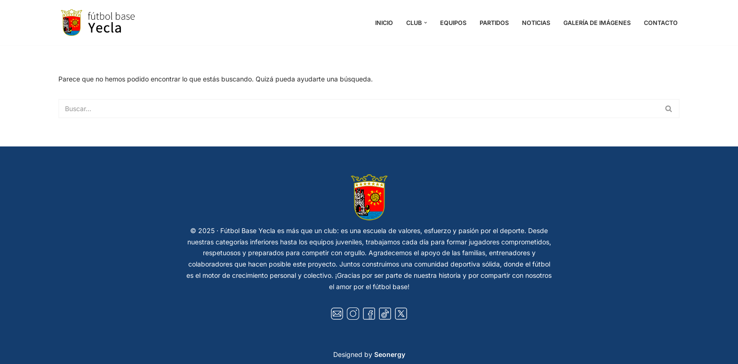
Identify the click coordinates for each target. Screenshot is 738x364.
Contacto (661, 22)
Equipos (453, 22)
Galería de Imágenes (597, 22)
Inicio (384, 22)
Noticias (536, 22)
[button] (425, 22)
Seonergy (389, 354)
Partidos (494, 22)
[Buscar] (358, 108)
